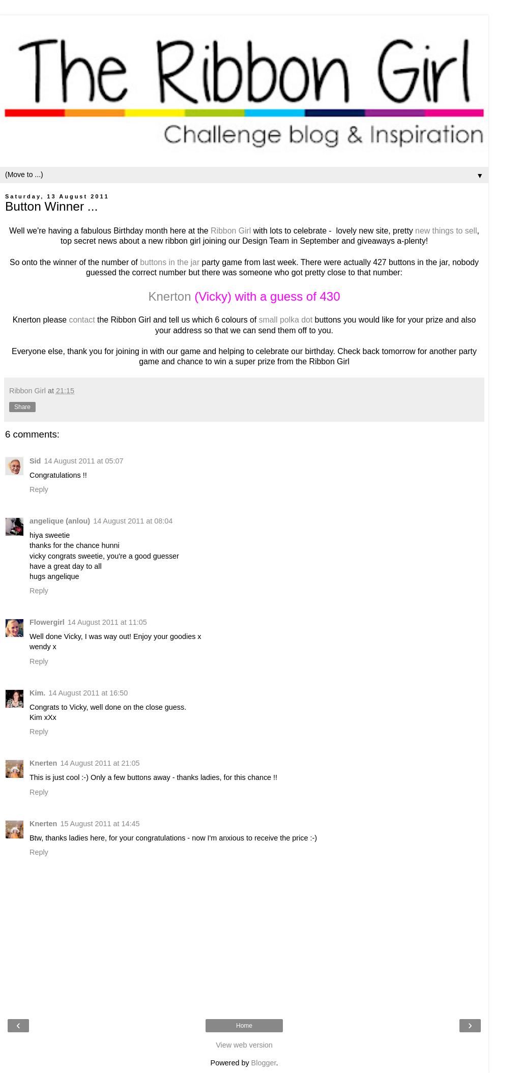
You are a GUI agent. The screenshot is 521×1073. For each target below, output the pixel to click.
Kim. (37, 693)
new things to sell (445, 230)
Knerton (169, 296)
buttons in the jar (169, 262)
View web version (244, 1045)
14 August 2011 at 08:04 (132, 521)
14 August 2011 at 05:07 (83, 461)
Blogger (263, 1063)
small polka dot (286, 319)
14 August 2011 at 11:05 (107, 622)
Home (244, 1025)
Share (22, 407)
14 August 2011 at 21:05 (99, 763)
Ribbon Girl (231, 230)
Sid (35, 461)
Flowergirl (47, 622)
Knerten (43, 763)
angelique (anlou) (60, 521)
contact (82, 319)
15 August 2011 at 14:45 (99, 824)
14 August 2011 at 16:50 (88, 693)
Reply (39, 489)
